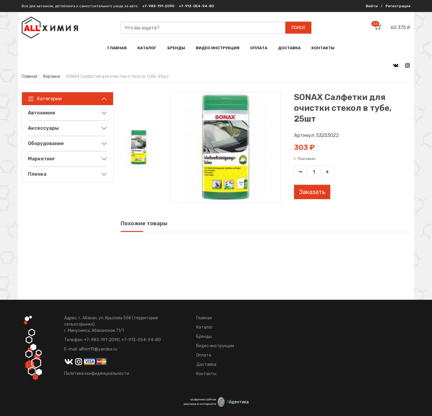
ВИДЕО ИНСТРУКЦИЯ (217, 48)
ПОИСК (298, 27)
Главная (29, 76)
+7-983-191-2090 (158, 6)
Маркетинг (41, 159)
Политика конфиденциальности (96, 373)
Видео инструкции (215, 345)
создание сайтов (203, 399)
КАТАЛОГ (147, 48)
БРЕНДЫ (176, 48)
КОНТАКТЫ (322, 48)
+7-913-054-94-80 (196, 6)
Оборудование (46, 143)
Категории (45, 99)
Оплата (203, 355)
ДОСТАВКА (289, 48)
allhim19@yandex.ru (98, 349)
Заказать (312, 192)
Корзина (51, 76)
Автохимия (41, 113)
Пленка (37, 174)
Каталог (204, 327)
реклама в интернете (200, 404)
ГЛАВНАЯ (117, 48)
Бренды (204, 336)
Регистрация (398, 6)
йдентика (237, 402)
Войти (372, 6)
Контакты (206, 373)
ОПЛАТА (258, 48)
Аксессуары (43, 128)
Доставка (206, 364)
